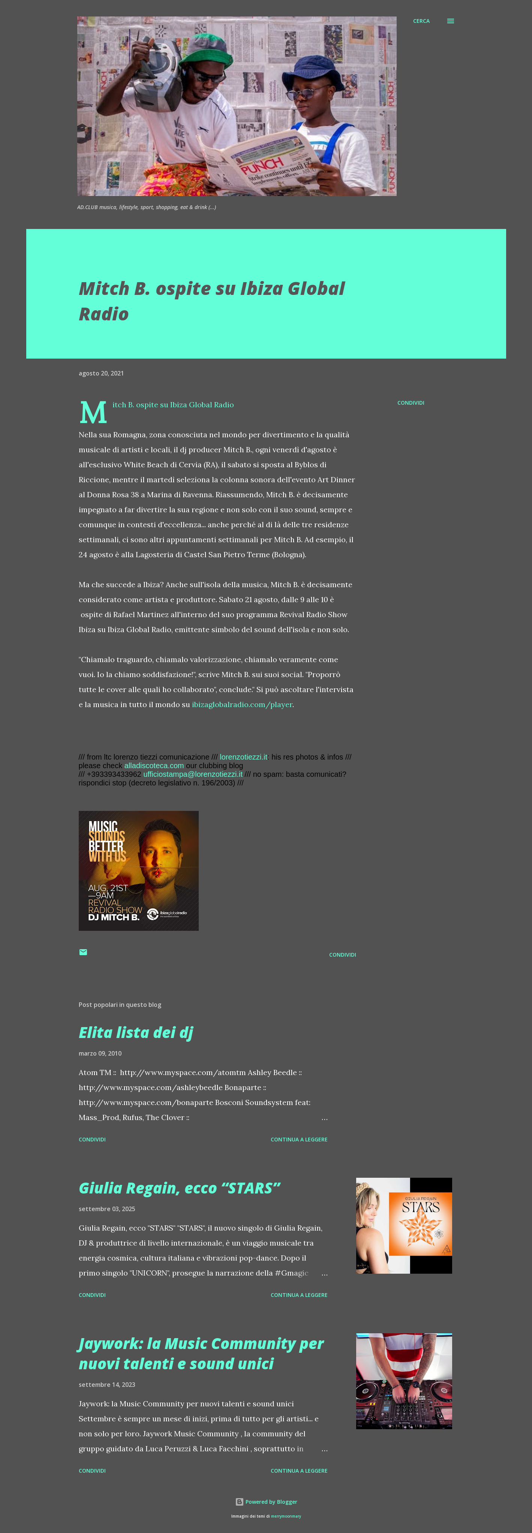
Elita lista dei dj (136, 1032)
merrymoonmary (286, 1516)
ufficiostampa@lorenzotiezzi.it (193, 774)
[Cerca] (421, 20)
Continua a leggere (299, 1139)
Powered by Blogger (266, 1501)
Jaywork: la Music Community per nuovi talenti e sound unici (201, 1353)
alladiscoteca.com (154, 765)
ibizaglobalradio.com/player (242, 704)
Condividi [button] (410, 402)
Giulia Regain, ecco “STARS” (179, 1187)
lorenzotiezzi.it (243, 757)
